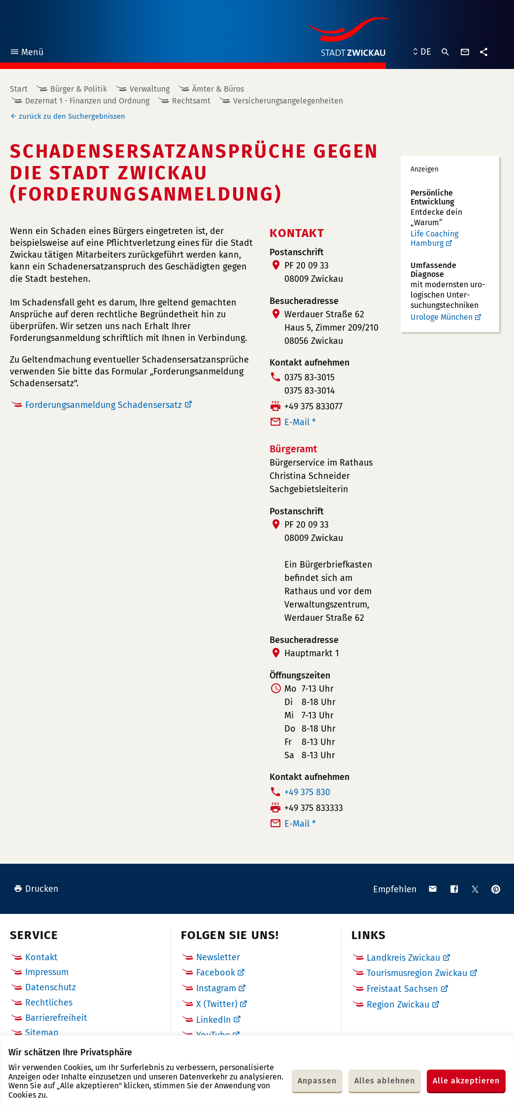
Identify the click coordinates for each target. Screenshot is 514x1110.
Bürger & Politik (78, 89)
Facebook (215, 972)
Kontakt (41, 957)
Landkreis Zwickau (403, 957)
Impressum (47, 972)
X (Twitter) (217, 1004)
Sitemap (42, 1032)
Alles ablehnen (384, 1080)
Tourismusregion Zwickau (417, 973)
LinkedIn (213, 1019)
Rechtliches (48, 1002)
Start (19, 89)
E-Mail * (300, 422)
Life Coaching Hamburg (434, 239)
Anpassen (317, 1080)
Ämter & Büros (218, 89)
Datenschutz (50, 987)
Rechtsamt (191, 100)
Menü (26, 53)
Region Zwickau (398, 1004)
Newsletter (218, 957)
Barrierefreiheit (56, 1017)
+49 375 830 (307, 792)
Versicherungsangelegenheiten (288, 100)
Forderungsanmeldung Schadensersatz (103, 405)
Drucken (36, 888)
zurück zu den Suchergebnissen (72, 116)
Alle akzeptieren (466, 1080)
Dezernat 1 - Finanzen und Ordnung (87, 100)
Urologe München (442, 317)
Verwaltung (150, 89)
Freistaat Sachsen (402, 988)
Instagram (216, 988)
